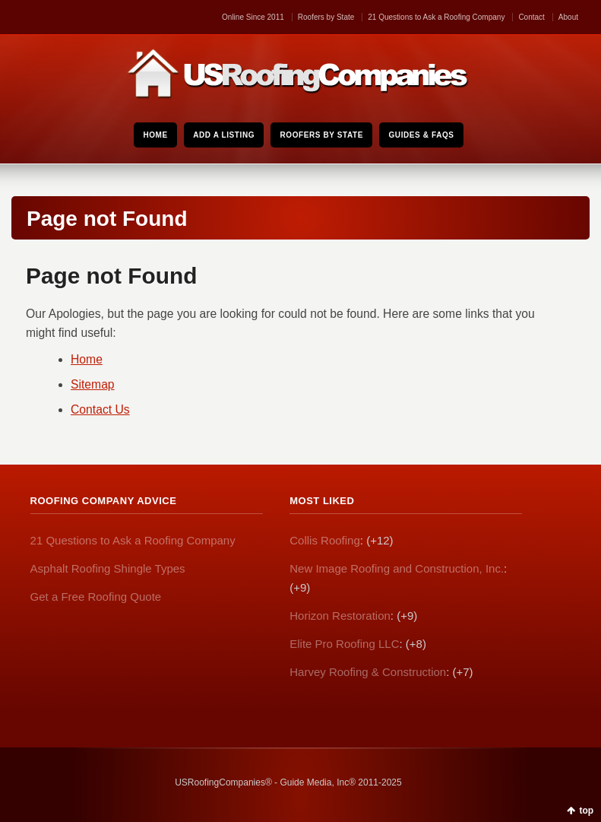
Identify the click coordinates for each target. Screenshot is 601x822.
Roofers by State (326, 17)
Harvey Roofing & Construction (367, 671)
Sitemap (93, 384)
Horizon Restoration (340, 615)
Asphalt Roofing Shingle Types (107, 568)
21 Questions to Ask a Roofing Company (436, 17)
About (568, 17)
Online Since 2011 (253, 17)
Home (87, 359)
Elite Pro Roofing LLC (344, 643)
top (586, 810)
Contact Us (100, 409)
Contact (531, 17)
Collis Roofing (324, 540)
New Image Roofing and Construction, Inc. (396, 568)
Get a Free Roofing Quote (96, 596)
